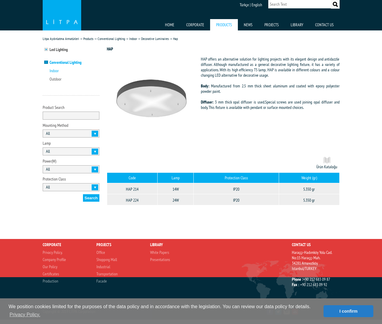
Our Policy (50, 266)
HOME (169, 24)
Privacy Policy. (52, 252)
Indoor (133, 38)
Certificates (51, 274)
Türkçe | (245, 4)
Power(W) (49, 161)
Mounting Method (55, 125)
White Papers (159, 252)
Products (88, 38)
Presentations (160, 259)
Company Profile (54, 259)
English (257, 4)
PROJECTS (271, 24)
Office (100, 252)
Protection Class (54, 179)
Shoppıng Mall (106, 259)
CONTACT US (324, 24)
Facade (101, 281)
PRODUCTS (224, 24)
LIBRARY (297, 24)
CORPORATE (195, 24)
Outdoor (55, 79)
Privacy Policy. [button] (25, 314)
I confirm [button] (348, 311)
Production (50, 281)
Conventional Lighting (111, 38)
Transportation (107, 274)
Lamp (47, 143)
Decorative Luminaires (155, 38)
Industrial (103, 266)
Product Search (53, 107)
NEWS (248, 24)
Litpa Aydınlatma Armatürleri (61, 38)
